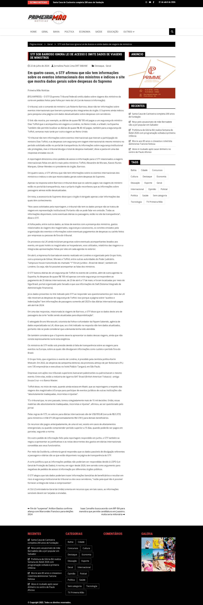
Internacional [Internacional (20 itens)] (137, 189)
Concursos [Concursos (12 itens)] (157, 170)
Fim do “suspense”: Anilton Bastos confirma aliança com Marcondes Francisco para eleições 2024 (50, 511)
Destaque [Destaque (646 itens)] (147, 176)
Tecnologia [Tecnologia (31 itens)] (136, 201)
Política (69, 31)
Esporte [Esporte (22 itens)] (148, 182)
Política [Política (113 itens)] (134, 195)
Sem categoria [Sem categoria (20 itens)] (160, 195)
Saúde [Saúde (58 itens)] (145, 195)
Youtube (150, 2)
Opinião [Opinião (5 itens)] (152, 189)
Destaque (99, 65)
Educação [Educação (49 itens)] (135, 182)
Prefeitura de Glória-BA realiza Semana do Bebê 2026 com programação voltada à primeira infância (152, 133)
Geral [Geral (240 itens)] (159, 182)
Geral (45, 31)
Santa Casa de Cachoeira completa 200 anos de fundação (78, 2)
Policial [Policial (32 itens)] (164, 189)
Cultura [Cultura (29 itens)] (134, 176)
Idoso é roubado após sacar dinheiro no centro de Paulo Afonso (150, 150)
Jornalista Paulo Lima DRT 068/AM (70, 65)
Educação (112, 31)
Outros (128, 31)
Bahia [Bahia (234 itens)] (133, 170)
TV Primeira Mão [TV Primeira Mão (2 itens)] (154, 201)
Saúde (98, 31)
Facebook (153, 2)
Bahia (56, 31)
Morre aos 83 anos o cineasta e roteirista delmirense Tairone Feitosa (150, 142)
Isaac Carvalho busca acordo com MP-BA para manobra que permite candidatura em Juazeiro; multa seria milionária (102, 511)
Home (33, 31)
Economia (84, 31)
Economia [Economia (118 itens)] (161, 176)
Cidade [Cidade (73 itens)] (144, 170)
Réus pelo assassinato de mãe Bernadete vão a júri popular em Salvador (150, 123)
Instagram (146, 2)
